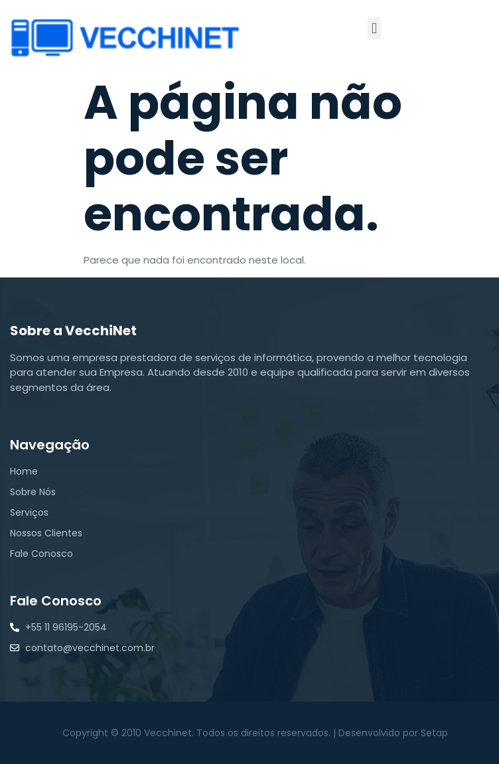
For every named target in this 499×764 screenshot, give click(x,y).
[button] (374, 28)
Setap (434, 732)
